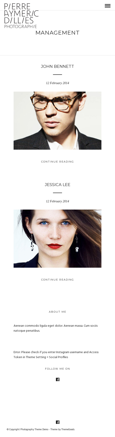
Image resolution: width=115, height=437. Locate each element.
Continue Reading (57, 161)
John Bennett (57, 66)
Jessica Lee (57, 184)
